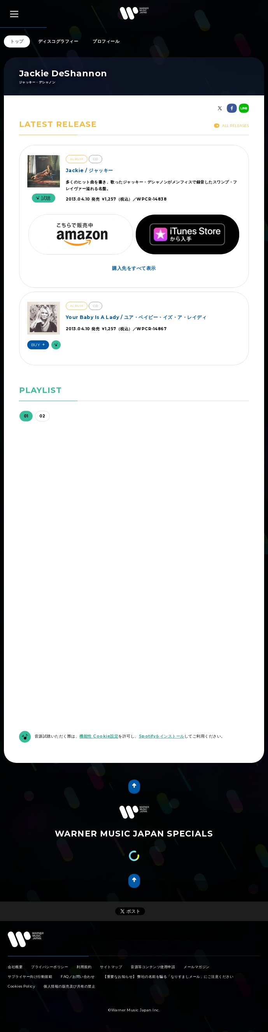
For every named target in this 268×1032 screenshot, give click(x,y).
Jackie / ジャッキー (89, 170)
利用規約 (84, 967)
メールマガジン (197, 967)
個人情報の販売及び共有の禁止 (69, 986)
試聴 (42, 198)
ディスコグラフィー (58, 41)
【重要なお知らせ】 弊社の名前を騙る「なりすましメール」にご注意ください (168, 976)
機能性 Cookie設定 (98, 736)
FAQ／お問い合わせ (78, 976)
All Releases (231, 125)
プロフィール (106, 41)
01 (26, 416)
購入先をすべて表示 (134, 268)
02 (42, 416)
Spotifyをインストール (161, 736)
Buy (39, 344)
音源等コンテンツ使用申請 (153, 967)
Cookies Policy (21, 986)
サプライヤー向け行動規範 (30, 976)
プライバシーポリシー (49, 967)
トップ (17, 41)
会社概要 (15, 967)
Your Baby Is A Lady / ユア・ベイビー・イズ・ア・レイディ (136, 317)
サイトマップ (111, 967)
